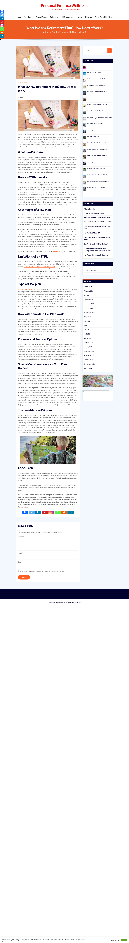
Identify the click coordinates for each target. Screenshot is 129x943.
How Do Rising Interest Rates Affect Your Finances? (98, 204)
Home (19, 17)
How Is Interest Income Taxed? (94, 95)
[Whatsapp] (18, 153)
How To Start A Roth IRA (92, 121)
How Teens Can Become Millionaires (95, 146)
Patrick (21, 176)
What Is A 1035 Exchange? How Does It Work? (97, 172)
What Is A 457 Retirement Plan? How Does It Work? (69, 33)
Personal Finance (41, 17)
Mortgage (88, 17)
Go (109, 52)
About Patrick (28, 17)
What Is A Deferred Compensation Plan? (96, 102)
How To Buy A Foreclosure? (93, 159)
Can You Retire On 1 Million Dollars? (95, 134)
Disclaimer (57, 330)
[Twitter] (18, 139)
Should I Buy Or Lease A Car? (93, 185)
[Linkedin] (18, 143)
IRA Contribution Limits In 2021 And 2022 (96, 108)
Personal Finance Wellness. (64, 5)
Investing (79, 17)
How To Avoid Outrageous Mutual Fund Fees (97, 114)
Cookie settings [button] (114, 940)
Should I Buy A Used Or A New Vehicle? (95, 153)
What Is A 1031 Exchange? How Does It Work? (97, 198)
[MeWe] (18, 160)
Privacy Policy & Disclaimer (103, 17)
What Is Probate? (91, 89)
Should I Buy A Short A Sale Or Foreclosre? (96, 166)
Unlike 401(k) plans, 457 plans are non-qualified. (39, 345)
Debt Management (67, 17)
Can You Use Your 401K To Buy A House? (96, 210)
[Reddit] (18, 157)
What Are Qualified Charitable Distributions (97, 178)
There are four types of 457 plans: (29, 368)
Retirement (53, 17)
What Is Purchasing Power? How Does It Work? (97, 127)
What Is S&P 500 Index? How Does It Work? (96, 191)
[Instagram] (18, 150)
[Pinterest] (18, 146)
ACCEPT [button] (124, 940)
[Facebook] (18, 136)
